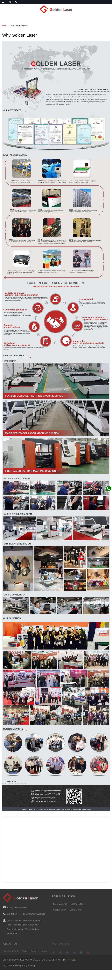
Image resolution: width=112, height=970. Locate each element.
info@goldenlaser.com (16, 914)
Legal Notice (8, 966)
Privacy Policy (21, 966)
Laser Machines (60, 907)
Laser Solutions (78, 907)
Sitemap (31, 966)
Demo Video (75, 913)
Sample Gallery (59, 913)
